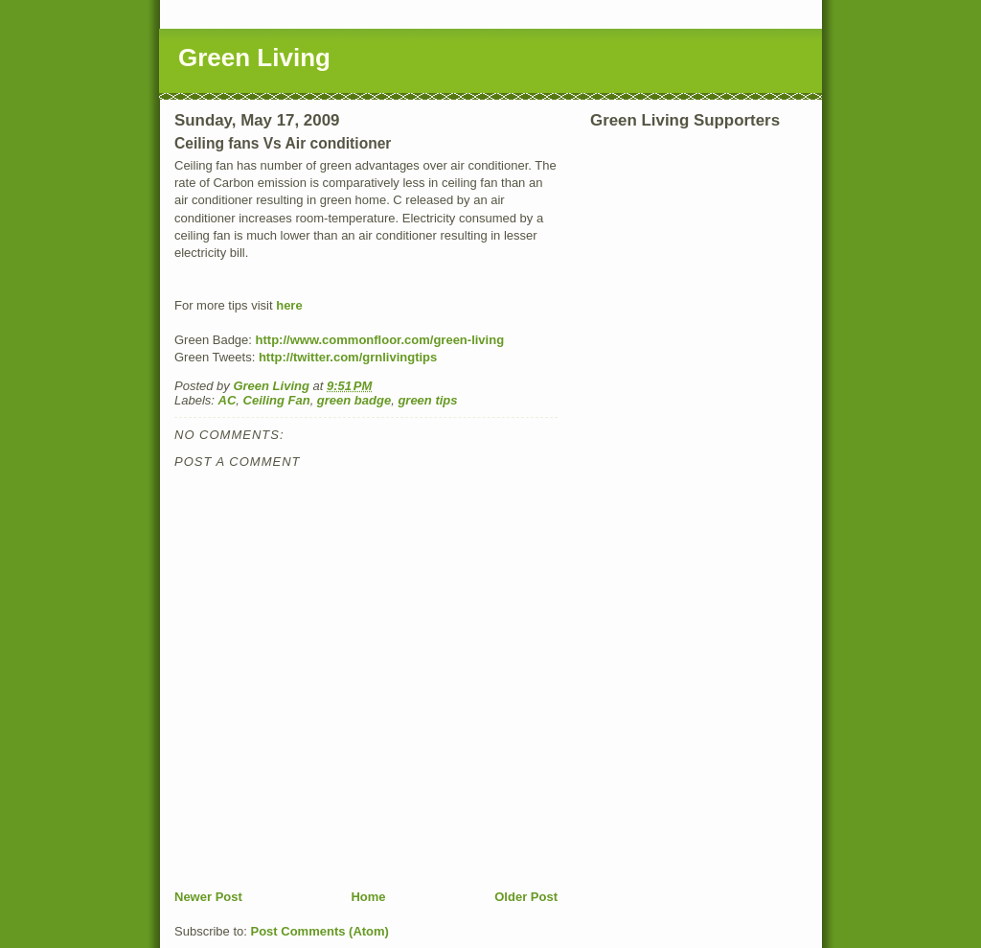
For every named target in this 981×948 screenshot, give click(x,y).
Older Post (526, 897)
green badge (354, 400)
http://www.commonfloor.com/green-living (380, 340)
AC (227, 400)
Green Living (254, 57)
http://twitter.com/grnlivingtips (348, 357)
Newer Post (208, 897)
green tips (427, 400)
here (289, 305)
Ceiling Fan (276, 400)
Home (368, 897)
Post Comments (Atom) (320, 931)
